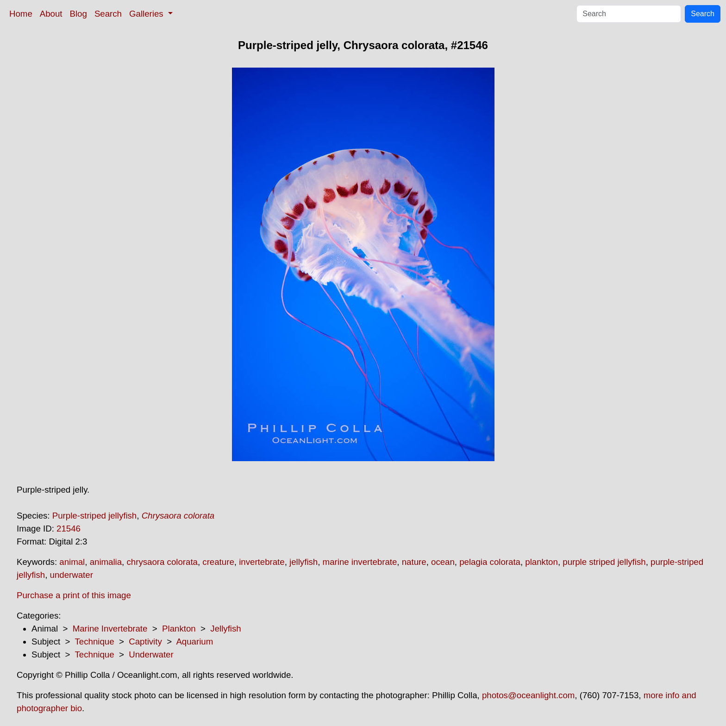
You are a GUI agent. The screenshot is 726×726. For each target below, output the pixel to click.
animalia (106, 562)
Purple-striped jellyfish (94, 515)
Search (108, 14)
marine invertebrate (360, 562)
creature (218, 562)
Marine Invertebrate (110, 628)
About (51, 14)
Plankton (179, 628)
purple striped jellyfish (604, 562)
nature (414, 562)
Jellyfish (225, 628)
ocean (443, 562)
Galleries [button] (147, 14)
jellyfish (303, 562)
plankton (541, 562)
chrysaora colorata (161, 562)
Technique (94, 641)
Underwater (151, 654)
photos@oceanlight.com (528, 695)
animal (72, 562)
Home (20, 14)
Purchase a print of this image (74, 595)
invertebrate (262, 562)
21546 (68, 528)
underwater (71, 575)
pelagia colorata (489, 562)
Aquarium (194, 641)
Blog (78, 14)
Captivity (145, 641)
